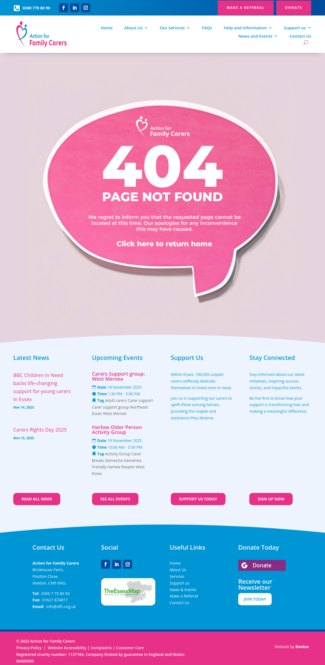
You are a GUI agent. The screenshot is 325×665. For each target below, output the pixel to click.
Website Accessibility (67, 647)
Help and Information (245, 28)
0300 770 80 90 (36, 8)
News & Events (183, 589)
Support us (295, 28)
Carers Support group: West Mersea (118, 376)
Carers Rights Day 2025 (40, 429)
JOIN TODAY (255, 599)
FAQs (207, 28)
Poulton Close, (46, 576)
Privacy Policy (29, 647)
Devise (302, 646)
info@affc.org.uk (61, 606)
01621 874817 (55, 599)
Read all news (37, 499)
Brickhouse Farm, (48, 569)
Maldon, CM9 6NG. (49, 583)
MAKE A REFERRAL (246, 7)
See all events (115, 499)
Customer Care (130, 647)
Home (106, 28)
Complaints (102, 647)
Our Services (172, 28)
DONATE (293, 7)
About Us (133, 28)
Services (177, 576)
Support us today (198, 499)
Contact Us (300, 36)
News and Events (255, 36)
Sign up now (271, 499)
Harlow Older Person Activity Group (117, 429)
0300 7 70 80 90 (55, 593)
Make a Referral (184, 596)
